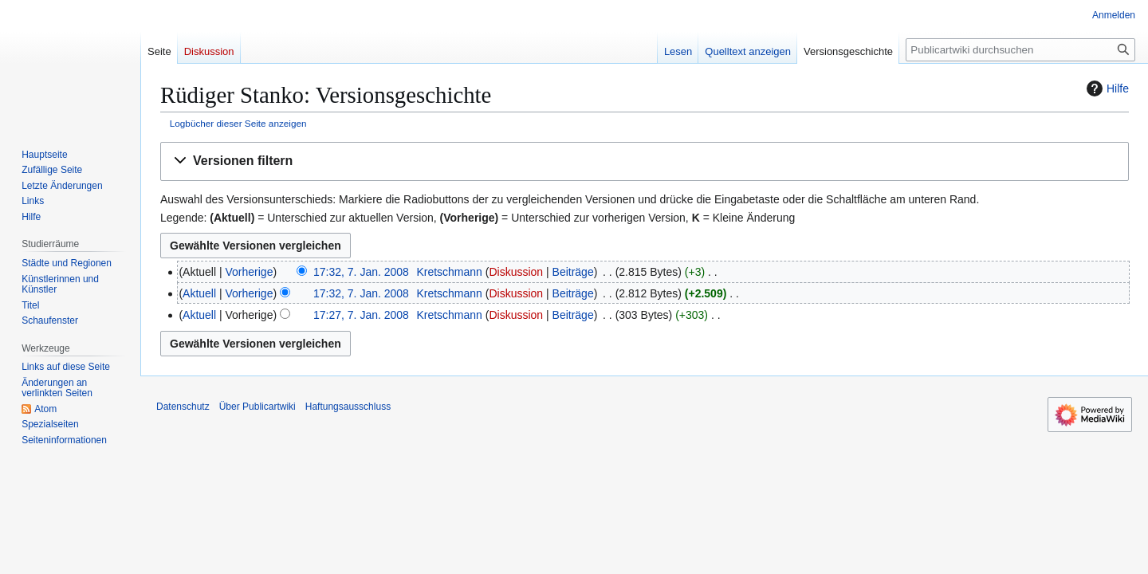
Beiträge (573, 271)
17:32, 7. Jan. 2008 (361, 271)
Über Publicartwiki (257, 406)
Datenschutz (183, 406)
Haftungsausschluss (348, 406)
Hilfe (1106, 88)
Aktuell (199, 293)
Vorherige (249, 271)
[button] (644, 161)
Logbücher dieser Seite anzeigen (238, 123)
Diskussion (516, 271)
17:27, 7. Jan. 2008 (361, 315)
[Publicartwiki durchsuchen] (1020, 49)
